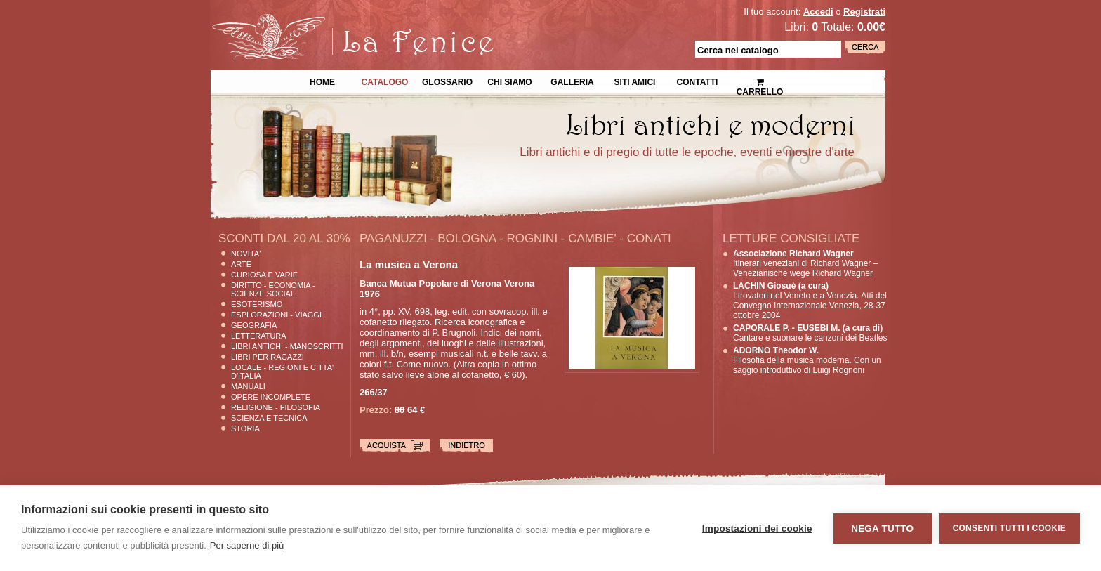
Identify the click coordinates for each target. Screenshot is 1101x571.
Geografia (254, 325)
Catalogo (385, 80)
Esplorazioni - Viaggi (276, 314)
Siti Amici (635, 80)
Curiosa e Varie (264, 274)
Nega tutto (882, 528)
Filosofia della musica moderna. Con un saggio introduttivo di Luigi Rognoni (807, 360)
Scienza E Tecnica (269, 418)
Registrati (864, 11)
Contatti (697, 80)
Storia (245, 428)
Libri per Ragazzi (267, 357)
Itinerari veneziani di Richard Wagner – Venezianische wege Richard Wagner (805, 263)
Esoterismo (256, 304)
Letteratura (258, 336)
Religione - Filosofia (275, 407)
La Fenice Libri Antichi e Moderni (333, 21)
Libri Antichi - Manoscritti (287, 346)
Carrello (760, 81)
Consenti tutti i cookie (1009, 528)
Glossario (447, 80)
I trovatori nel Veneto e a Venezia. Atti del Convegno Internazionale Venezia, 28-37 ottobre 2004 (810, 300)
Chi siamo (509, 80)
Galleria (571, 80)
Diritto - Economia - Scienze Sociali (273, 289)
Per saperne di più (247, 545)
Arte (241, 264)
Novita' (246, 253)
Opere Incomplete (270, 397)
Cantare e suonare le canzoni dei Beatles (810, 333)
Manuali (248, 386)
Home (322, 80)
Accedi (818, 11)
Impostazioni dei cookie (757, 528)
